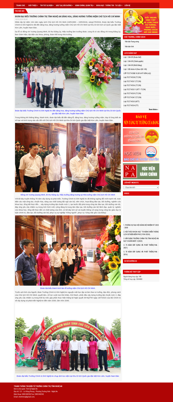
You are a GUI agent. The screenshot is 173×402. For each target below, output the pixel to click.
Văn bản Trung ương (132, 41)
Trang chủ (20, 5)
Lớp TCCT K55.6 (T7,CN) (132, 85)
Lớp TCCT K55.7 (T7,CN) (132, 81)
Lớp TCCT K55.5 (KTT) (131, 101)
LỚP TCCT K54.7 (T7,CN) (132, 97)
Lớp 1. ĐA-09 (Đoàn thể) (132, 57)
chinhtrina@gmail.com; (26, 397)
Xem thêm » (153, 109)
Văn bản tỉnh (129, 46)
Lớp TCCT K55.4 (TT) (131, 105)
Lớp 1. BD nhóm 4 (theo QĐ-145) (135, 69)
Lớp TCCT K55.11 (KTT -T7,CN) (135, 89)
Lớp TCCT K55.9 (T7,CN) (132, 93)
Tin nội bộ (19, 11)
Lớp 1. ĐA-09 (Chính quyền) (133, 61)
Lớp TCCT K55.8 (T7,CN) (132, 77)
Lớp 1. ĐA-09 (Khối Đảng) (133, 65)
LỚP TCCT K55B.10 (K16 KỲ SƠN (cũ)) (137, 73)
